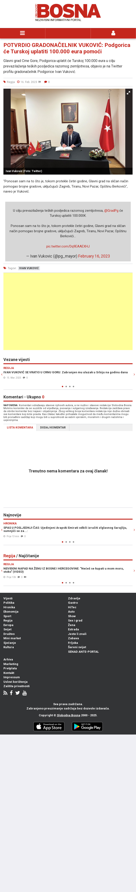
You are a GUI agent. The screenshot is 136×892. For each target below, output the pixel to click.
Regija (8, 620)
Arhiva (8, 659)
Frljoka (73, 643)
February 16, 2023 (94, 256)
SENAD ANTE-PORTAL (83, 651)
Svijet (7, 629)
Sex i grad (75, 620)
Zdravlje (74, 598)
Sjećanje (9, 643)
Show (72, 616)
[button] (128, 92)
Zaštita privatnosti (16, 686)
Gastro (73, 602)
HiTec (72, 607)
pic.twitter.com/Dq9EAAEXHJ (68, 246)
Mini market (12, 638)
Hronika (9, 607)
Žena (71, 625)
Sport (7, 616)
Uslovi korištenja (15, 681)
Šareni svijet (77, 647)
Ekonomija (10, 611)
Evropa (8, 625)
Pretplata (10, 668)
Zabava (73, 638)
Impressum (11, 677)
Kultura (8, 647)
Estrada (73, 629)
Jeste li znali (77, 634)
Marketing (10, 664)
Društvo (9, 634)
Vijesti (8, 598)
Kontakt (8, 673)
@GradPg (111, 211)
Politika (8, 602)
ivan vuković (29, 268)
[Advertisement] (68, 311)
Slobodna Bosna (68, 715)
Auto (71, 611)
